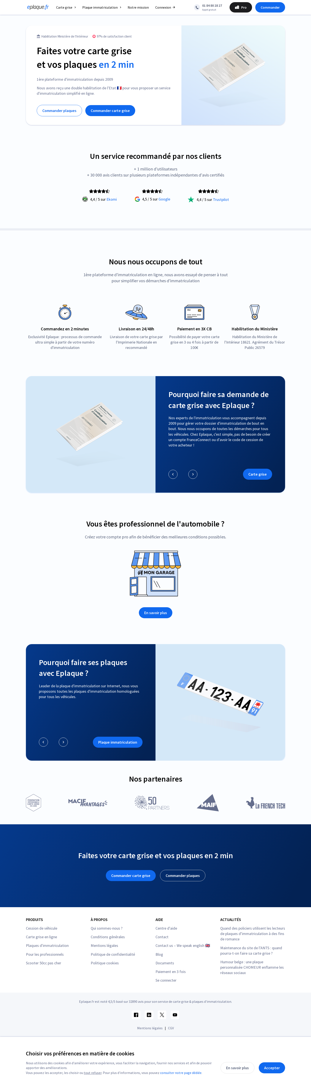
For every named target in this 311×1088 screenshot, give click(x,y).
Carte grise (257, 474)
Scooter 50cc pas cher (43, 962)
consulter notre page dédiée (181, 1073)
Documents (165, 962)
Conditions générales (108, 936)
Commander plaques (59, 110)
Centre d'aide (166, 928)
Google (164, 199)
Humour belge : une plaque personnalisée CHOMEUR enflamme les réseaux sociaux (252, 967)
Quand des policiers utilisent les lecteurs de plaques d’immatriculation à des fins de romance (252, 933)
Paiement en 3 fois (171, 971)
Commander (270, 7)
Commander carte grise (110, 110)
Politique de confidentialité (113, 954)
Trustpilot (221, 199)
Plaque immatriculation (117, 742)
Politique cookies (105, 962)
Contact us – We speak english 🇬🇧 (183, 945)
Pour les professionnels (45, 954)
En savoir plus (155, 612)
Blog (159, 954)
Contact (162, 936)
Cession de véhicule (41, 928)
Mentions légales (104, 945)
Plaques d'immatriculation (47, 945)
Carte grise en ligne (41, 936)
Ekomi (111, 199)
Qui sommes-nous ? (106, 928)
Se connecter (166, 980)
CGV (171, 1028)
